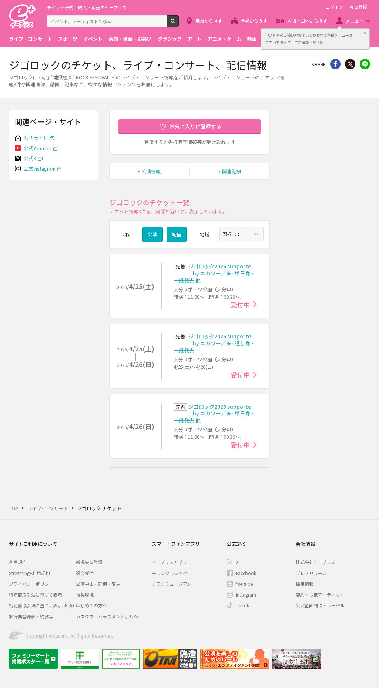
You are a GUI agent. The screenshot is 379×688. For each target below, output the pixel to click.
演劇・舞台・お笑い (130, 38)
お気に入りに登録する (195, 126)
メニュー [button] (354, 20)
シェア (335, 64)
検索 (178, 24)
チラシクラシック (169, 573)
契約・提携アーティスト (320, 594)
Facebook (246, 573)
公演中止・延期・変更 (98, 584)
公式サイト (36, 137)
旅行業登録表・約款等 (31, 616)
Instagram (246, 594)
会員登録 (358, 7)
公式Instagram (40, 168)
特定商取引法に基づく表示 (35, 594)
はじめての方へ (91, 605)
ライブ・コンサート (30, 38)
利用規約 (18, 562)
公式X (30, 158)
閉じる (365, 33)
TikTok (242, 605)
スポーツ (67, 38)
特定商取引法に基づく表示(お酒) (41, 605)
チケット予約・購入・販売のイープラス (87, 7)
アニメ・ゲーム (224, 38)
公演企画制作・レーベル (320, 605)
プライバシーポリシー (31, 584)
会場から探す (254, 20)
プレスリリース (311, 573)
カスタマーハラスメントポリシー (109, 616)
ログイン (334, 7)
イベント (93, 38)
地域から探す (208, 20)
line (365, 64)
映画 (252, 38)
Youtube (244, 584)
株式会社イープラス (315, 562)
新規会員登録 (89, 562)
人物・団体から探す (307, 20)
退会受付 (85, 573)
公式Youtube (37, 148)
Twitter (350, 64)
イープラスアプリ (169, 562)
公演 (152, 234)
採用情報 (304, 584)
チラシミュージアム (171, 584)
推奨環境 (85, 594)
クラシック (170, 38)
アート (195, 38)
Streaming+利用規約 (29, 573)
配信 (176, 234)
